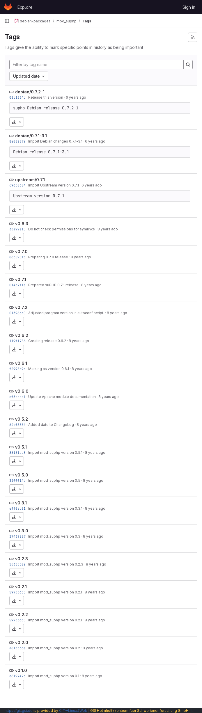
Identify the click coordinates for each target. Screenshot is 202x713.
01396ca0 (17, 313)
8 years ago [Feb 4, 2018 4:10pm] (92, 676)
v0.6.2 (21, 335)
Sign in (188, 7)
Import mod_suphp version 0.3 (54, 536)
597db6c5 (17, 592)
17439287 (17, 536)
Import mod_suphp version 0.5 (54, 480)
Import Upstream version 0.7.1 (53, 185)
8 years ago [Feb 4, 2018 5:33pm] (87, 424)
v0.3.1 (21, 502)
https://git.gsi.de (19, 710)
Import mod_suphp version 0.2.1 (55, 592)
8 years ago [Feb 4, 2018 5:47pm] (82, 369)
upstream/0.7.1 (30, 179)
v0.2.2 (21, 614)
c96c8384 (17, 185)
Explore (25, 7)
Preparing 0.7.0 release (48, 257)
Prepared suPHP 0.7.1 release (53, 285)
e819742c (17, 676)
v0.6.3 (21, 223)
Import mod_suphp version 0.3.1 (55, 508)
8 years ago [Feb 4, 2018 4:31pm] (95, 592)
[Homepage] (8, 7)
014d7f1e (17, 285)
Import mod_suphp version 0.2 (54, 648)
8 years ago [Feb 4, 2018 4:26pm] (93, 648)
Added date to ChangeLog (51, 424)
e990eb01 (17, 508)
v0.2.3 (21, 558)
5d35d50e (17, 564)
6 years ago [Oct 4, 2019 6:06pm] (76, 97)
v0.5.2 (21, 419)
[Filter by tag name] (96, 64)
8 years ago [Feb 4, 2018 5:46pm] (108, 396)
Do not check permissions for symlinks (61, 229)
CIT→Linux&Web (73, 710)
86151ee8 (17, 452)
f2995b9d (17, 369)
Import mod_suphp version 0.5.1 (55, 452)
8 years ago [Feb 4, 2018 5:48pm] (79, 341)
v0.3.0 (21, 530)
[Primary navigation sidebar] (7, 21)
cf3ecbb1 (17, 396)
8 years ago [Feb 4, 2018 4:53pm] (95, 508)
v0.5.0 (21, 474)
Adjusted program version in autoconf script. (66, 313)
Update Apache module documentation (62, 396)
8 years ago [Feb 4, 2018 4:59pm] (93, 480)
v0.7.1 (20, 279)
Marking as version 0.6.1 (48, 369)
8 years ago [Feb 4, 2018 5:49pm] (108, 229)
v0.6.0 (22, 391)
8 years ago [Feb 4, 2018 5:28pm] (95, 452)
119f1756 (17, 341)
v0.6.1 (21, 363)
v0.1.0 (21, 670)
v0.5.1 (21, 446)
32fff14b (17, 480)
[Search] (188, 64)
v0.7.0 (21, 251)
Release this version (45, 97)
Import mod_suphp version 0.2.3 (55, 564)
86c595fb (17, 257)
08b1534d (17, 97)
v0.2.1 (21, 586)
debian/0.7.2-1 (30, 91)
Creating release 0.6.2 (47, 341)
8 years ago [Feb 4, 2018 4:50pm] (93, 536)
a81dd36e (17, 648)
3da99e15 (17, 229)
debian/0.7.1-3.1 (31, 135)
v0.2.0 (21, 642)
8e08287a (17, 141)
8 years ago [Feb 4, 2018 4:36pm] (96, 564)
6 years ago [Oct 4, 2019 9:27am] (95, 141)
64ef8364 (17, 424)
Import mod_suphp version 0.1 (53, 676)
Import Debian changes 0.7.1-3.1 (55, 141)
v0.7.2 (21, 307)
